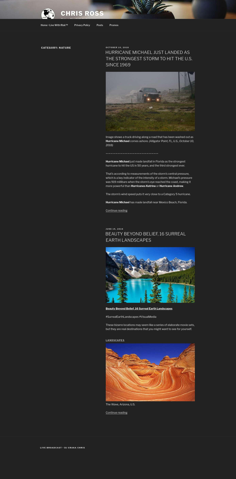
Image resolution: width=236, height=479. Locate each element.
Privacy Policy (82, 25)
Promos (113, 25)
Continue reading (117, 210)
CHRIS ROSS (82, 13)
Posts (100, 25)
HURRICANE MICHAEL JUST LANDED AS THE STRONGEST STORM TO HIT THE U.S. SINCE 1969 (148, 58)
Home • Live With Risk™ (54, 25)
